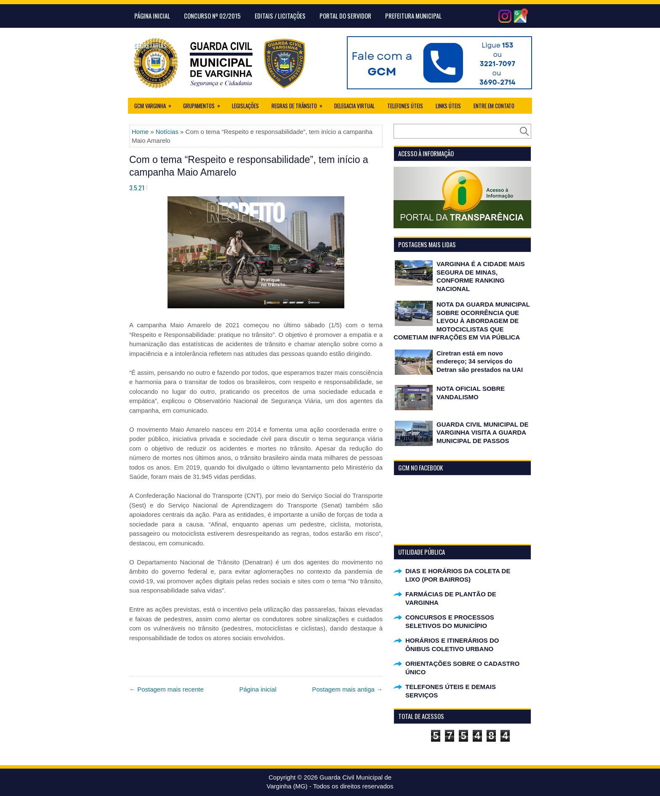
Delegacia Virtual (354, 106)
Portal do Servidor (345, 15)
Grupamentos (204, 104)
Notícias (167, 131)
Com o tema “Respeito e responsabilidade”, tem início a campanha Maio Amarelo (248, 166)
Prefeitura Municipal (413, 15)
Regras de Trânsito (299, 104)
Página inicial (257, 689)
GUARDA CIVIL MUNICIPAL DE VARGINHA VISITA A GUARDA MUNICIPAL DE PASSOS (482, 432)
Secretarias (150, 45)
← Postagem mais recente (166, 689)
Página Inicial (152, 15)
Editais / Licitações (280, 15)
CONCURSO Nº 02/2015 (212, 15)
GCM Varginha (155, 104)
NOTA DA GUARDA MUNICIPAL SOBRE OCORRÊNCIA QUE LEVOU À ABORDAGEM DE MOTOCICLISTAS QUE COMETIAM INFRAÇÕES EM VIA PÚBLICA (462, 321)
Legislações (245, 106)
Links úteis (448, 106)
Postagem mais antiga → (347, 689)
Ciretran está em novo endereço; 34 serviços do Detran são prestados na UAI (479, 361)
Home (140, 131)
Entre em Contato (494, 106)
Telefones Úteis (405, 106)
